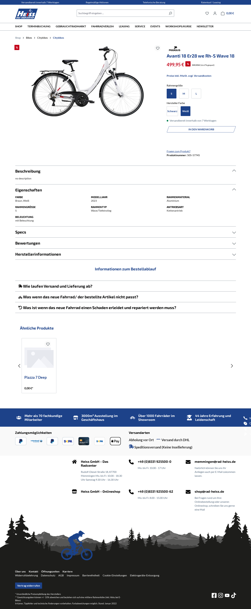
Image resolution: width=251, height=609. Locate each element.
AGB (61, 575)
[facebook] (214, 596)
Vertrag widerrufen (28, 585)
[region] (87, 81)
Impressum (73, 575)
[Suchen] (170, 13)
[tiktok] (233, 596)
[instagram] (220, 596)
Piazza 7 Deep (35, 378)
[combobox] (122, 13)
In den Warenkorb (201, 129)
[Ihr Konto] (215, 13)
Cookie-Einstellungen (115, 575)
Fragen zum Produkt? (178, 151)
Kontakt (33, 571)
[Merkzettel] (207, 13)
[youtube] (227, 596)
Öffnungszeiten (50, 571)
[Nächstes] (232, 366)
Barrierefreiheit (91, 575)
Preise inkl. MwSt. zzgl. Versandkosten (189, 75)
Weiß (185, 111)
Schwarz (172, 111)
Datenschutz (48, 575)
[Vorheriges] (19, 366)
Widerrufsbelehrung (26, 575)
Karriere (68, 571)
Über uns (20, 571)
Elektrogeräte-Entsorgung (144, 575)
